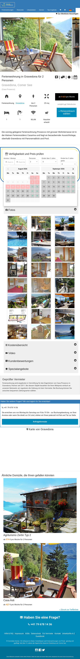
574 (7, 539)
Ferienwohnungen (7, 10)
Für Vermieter (47, 633)
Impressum (19, 633)
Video (41, 353)
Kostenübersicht (41, 344)
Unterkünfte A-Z (68, 633)
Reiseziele (20, 10)
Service (41, 10)
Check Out (21, 162)
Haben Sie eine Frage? (40, 617)
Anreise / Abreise (10, 158)
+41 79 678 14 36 (41, 624)
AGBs (27, 633)
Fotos (41, 210)
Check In (10, 162)
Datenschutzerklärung (68, 656)
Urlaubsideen (31, 10)
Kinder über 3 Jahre (48, 158)
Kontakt (58, 633)
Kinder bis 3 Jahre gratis (67, 159)
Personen (32, 158)
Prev (3, 44)
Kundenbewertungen (41, 361)
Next (77, 44)
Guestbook (40, 636)
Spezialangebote (41, 369)
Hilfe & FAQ (8, 633)
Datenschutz (36, 633)
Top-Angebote (51, 10)
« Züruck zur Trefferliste (68, 610)
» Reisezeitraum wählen (67, 112)
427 (7, 604)
